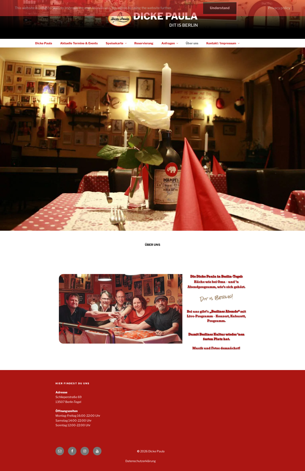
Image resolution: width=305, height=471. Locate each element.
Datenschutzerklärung (140, 461)
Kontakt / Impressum (223, 43)
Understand (220, 8)
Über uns (192, 43)
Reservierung (143, 43)
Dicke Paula (165, 16)
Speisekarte (116, 43)
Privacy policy (279, 8)
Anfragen (170, 43)
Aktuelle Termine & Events (79, 43)
